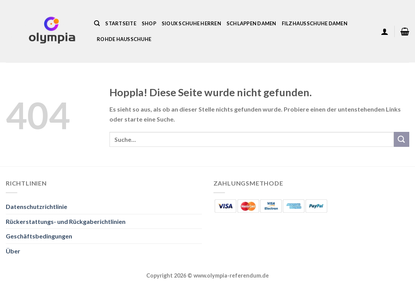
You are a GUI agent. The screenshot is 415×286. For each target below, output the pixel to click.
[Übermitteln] (401, 139)
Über (13, 251)
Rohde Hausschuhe (124, 39)
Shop (149, 23)
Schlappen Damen (251, 23)
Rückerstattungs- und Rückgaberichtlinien (66, 221)
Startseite (120, 23)
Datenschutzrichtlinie (36, 206)
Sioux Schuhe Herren (191, 23)
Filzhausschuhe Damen (314, 23)
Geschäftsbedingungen (39, 236)
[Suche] (97, 23)
